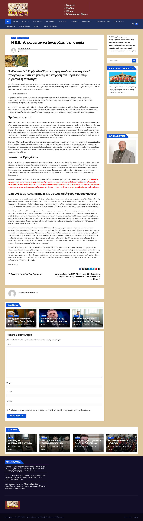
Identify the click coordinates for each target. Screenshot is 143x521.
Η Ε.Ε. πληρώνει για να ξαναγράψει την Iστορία (47, 42)
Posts (130, 517)
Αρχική (136, 517)
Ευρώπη (14, 37)
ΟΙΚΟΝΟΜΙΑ (63, 21)
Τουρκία (16, 315)
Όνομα (9, 383)
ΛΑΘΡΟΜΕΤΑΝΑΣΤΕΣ (103, 21)
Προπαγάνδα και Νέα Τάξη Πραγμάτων (25, 274)
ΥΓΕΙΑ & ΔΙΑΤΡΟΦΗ (49, 26)
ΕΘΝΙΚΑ (74, 21)
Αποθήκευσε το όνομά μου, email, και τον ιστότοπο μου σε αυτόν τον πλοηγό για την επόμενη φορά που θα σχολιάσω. (49, 410)
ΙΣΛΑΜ (36, 26)
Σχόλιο (9, 344)
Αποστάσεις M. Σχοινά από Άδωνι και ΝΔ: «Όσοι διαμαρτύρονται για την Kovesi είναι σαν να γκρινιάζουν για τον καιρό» (25, 486)
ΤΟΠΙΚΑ (25, 21)
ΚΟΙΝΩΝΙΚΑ (86, 21)
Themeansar (60, 517)
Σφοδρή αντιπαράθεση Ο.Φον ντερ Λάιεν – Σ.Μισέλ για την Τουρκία (21, 321)
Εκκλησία (11, 437)
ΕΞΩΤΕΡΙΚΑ (50, 21)
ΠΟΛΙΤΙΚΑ (10, 26)
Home (126, 517)
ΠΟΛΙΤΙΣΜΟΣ (118, 21)
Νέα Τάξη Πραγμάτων (22, 37)
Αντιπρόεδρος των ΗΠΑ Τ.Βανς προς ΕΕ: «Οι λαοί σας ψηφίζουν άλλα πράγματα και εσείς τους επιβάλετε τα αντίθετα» (77, 276)
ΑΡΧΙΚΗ (15, 21)
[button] (133, 24)
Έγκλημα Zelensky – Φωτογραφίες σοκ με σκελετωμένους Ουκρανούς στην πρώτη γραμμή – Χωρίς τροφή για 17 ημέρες (25, 477)
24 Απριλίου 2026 (16, 446)
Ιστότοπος (10, 401)
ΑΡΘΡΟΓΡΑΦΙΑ (24, 26)
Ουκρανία (44, 437)
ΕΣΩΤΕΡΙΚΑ (37, 21)
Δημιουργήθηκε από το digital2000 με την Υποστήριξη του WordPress (24, 517)
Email (9, 392)
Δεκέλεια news (25, 48)
